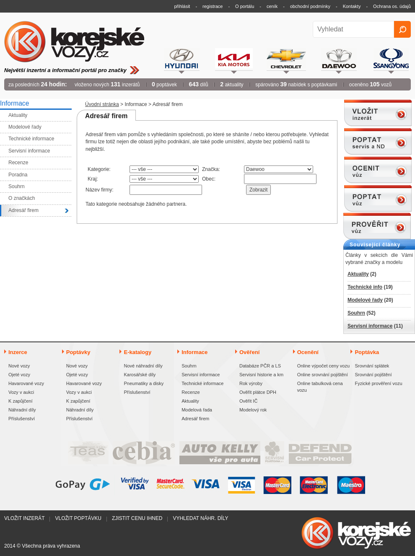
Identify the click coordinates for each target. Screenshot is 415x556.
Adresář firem (195, 418)
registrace (212, 6)
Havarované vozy (26, 383)
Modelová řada (197, 409)
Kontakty (352, 6)
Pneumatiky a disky (143, 383)
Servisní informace (370, 326)
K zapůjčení (20, 400)
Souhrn (356, 313)
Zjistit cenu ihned (137, 518)
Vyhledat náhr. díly (200, 518)
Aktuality (358, 274)
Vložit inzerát (24, 518)
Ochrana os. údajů (392, 6)
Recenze (191, 392)
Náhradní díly (22, 409)
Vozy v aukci (21, 392)
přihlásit (182, 6)
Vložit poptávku (78, 518)
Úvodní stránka (102, 104)
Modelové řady (365, 300)
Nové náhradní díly (143, 365)
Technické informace (202, 383)
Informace (135, 104)
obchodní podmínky (310, 6)
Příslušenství (21, 418)
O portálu (244, 6)
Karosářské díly (140, 374)
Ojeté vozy (19, 374)
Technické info (365, 287)
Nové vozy (19, 365)
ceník (272, 6)
